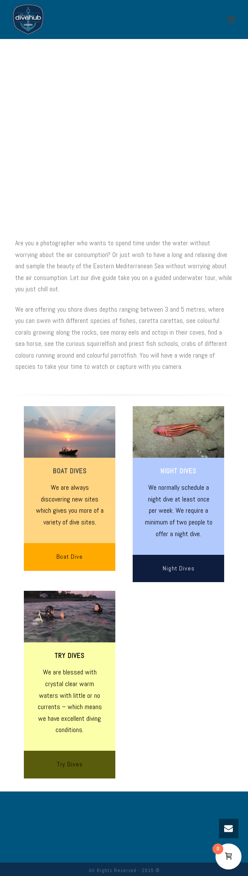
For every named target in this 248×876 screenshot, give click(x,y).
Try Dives (70, 764)
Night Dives (179, 568)
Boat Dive (69, 556)
